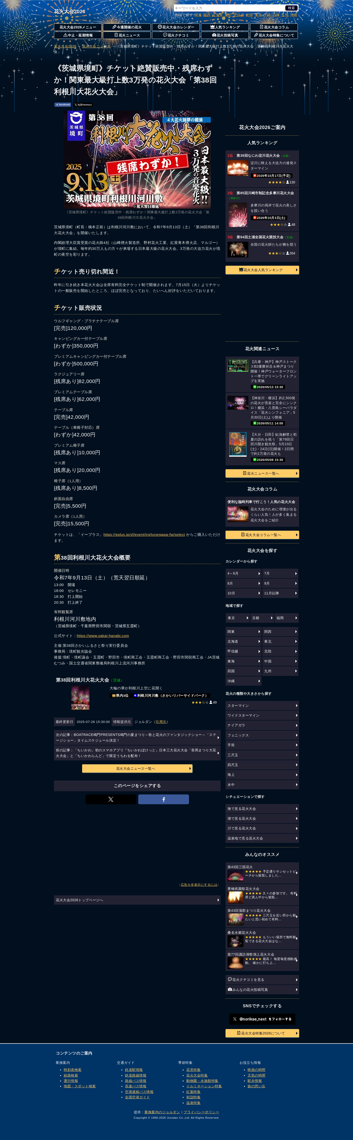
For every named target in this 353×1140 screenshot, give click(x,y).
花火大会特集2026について (261, 1033)
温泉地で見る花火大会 (245, 838)
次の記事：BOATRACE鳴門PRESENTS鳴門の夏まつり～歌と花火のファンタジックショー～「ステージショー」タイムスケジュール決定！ (136, 737)
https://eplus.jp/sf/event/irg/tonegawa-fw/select (144, 534)
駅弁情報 (255, 1081)
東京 (231, 618)
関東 (198, 15)
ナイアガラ (236, 725)
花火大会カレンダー (176, 27)
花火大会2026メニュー (78, 27)
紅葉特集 (193, 1092)
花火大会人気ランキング (261, 269)
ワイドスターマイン (243, 715)
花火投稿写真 (225, 35)
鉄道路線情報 (135, 1075)
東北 (228, 15)
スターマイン (238, 706)
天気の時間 (256, 1075)
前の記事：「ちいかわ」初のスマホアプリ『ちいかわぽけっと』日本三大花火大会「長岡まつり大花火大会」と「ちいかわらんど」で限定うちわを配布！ (136, 752)
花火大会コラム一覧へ (261, 534)
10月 (231, 593)
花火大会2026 (69, 11)
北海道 (217, 15)
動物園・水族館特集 (202, 1081)
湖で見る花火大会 (241, 818)
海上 (231, 775)
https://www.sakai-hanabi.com (103, 636)
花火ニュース (127, 35)
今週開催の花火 (127, 27)
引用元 (161, 722)
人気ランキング (225, 27)
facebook (63, 104)
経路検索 (71, 1075)
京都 (255, 618)
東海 (258, 15)
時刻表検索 (73, 1070)
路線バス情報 (135, 1081)
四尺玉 (232, 765)
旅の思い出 (256, 1086)
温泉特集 (193, 1103)
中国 (267, 15)
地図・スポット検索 (80, 1086)
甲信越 (239, 15)
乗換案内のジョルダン (162, 1112)
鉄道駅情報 (134, 1070)
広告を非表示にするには (199, 885)
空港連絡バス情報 (139, 1092)
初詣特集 (193, 1097)
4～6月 (233, 573)
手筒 (231, 745)
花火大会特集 (197, 1075)
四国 (276, 15)
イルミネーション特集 (204, 1086)
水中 (231, 785)
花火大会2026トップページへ (79, 900)
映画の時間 (256, 1070)
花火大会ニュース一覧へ (135, 768)
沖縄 (293, 15)
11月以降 (271, 593)
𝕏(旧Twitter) (83, 104)
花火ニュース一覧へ (261, 473)
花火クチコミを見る (246, 979)
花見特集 (193, 1070)
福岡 (280, 618)
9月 (267, 583)
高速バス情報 (135, 1086)
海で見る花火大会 (241, 809)
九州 (285, 15)
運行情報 (71, 1081)
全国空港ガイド (137, 1097)
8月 (230, 583)
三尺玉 (232, 755)
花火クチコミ (176, 35)
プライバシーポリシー (201, 1112)
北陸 (249, 15)
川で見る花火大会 (241, 828)
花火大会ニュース (96, 46)
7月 (267, 573)
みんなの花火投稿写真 (248, 989)
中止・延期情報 (78, 35)
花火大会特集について (274, 35)
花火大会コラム (274, 27)
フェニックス (238, 735)
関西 (207, 15)
